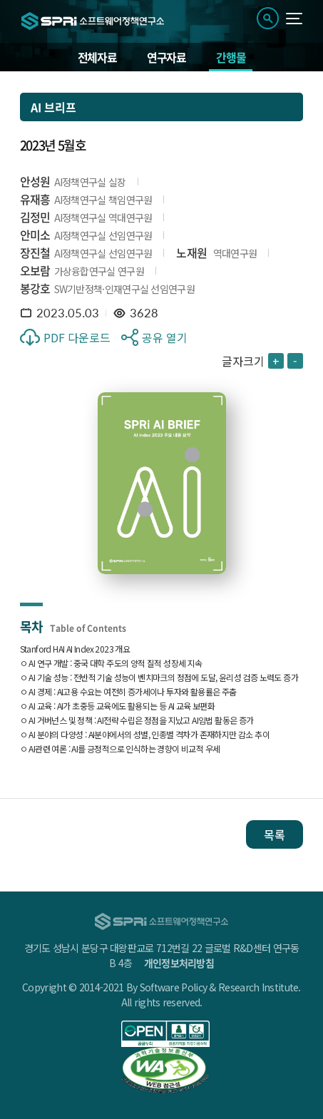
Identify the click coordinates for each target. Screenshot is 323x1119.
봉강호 (35, 288)
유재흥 (35, 199)
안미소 (35, 234)
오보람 (35, 270)
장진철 (35, 252)
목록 (274, 834)
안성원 (35, 181)
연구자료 (166, 57)
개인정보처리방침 (179, 963)
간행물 (230, 57)
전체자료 (97, 57)
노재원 (191, 252)
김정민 (35, 216)
